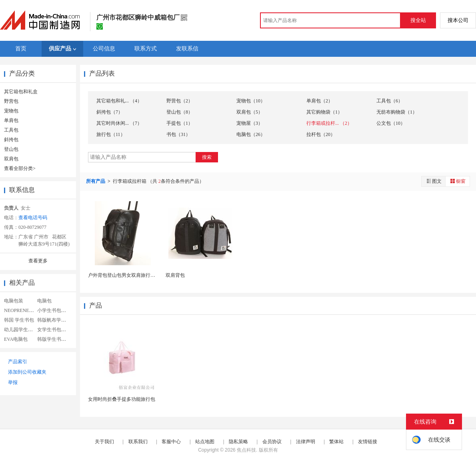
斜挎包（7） (109, 112)
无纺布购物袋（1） (396, 112)
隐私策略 (238, 441)
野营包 (11, 101)
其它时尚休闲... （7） (119, 123)
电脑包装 (13, 301)
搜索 (207, 157)
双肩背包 (175, 275)
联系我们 (138, 441)
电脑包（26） (250, 134)
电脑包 (44, 301)
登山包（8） (179, 112)
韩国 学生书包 (19, 320)
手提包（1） (179, 123)
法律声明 (305, 441)
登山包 (11, 149)
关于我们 (104, 441)
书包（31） (178, 134)
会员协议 (272, 441)
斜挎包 (11, 139)
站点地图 (204, 441)
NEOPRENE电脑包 (24, 310)
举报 (13, 382)
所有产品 (96, 181)
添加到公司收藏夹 (27, 372)
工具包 (11, 130)
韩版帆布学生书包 (56, 320)
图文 (434, 181)
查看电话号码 (32, 217)
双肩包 (11, 159)
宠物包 (11, 111)
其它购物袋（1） (324, 112)
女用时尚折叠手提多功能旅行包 (121, 399)
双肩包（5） (249, 112)
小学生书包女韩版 (56, 310)
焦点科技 (246, 450)
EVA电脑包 (16, 339)
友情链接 (367, 441)
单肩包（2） (319, 101)
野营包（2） (179, 101)
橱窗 (458, 181)
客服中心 (171, 441)
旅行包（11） (110, 134)
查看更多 (38, 261)
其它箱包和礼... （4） (119, 101)
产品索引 (17, 361)
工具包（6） (389, 101)
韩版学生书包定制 (56, 339)
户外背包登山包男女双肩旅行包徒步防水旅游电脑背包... (147, 275)
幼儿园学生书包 (21, 329)
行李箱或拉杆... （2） (329, 123)
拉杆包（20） (320, 134)
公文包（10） (390, 123)
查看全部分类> (20, 168)
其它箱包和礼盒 (21, 91)
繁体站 (336, 441)
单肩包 (11, 120)
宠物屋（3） (249, 123)
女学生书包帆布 (54, 329)
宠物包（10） (250, 101)
